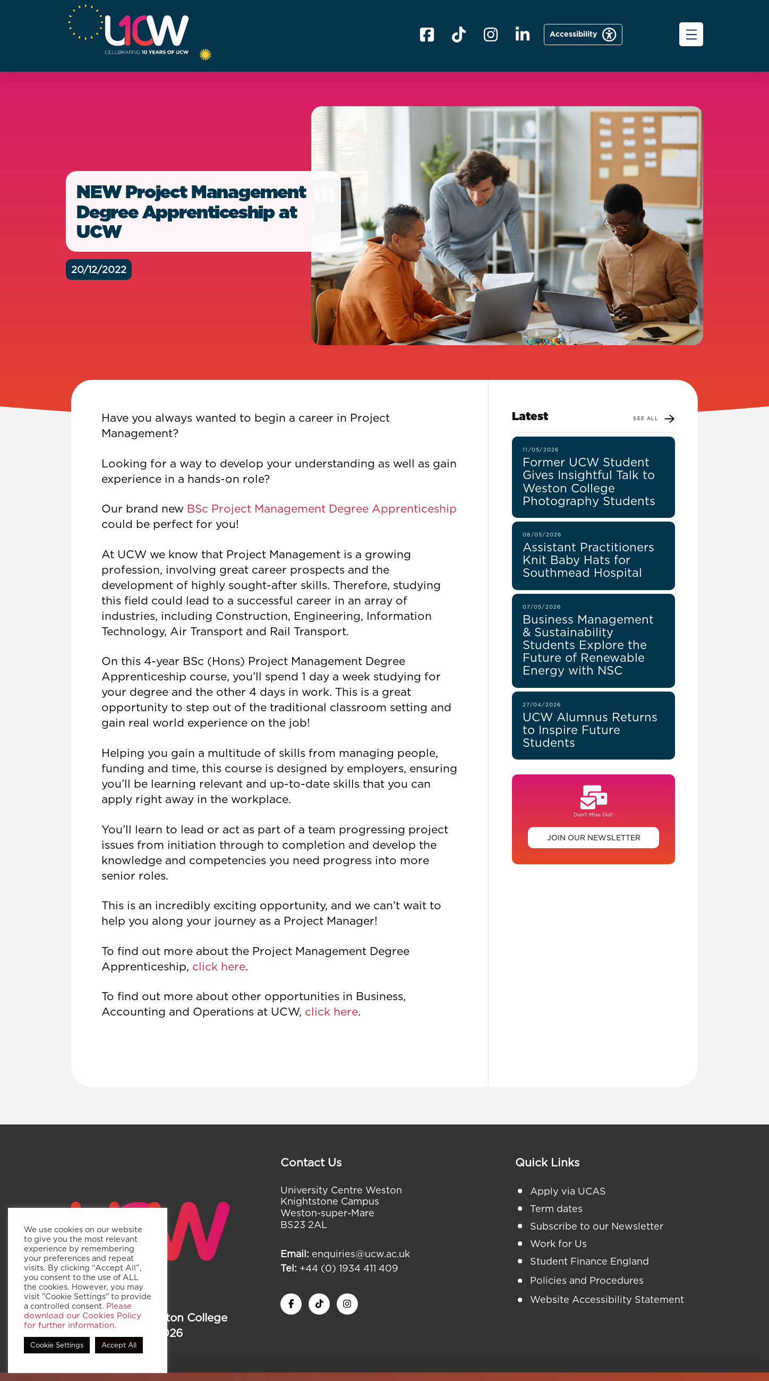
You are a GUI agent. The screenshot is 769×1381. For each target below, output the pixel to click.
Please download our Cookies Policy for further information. (82, 1315)
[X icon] (459, 34)
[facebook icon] (427, 34)
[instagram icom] (491, 34)
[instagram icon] (347, 1304)
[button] (691, 34)
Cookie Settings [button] (56, 1345)
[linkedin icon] (523, 34)
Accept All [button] (118, 1345)
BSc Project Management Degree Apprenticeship (322, 508)
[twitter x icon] (319, 1304)
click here (218, 966)
